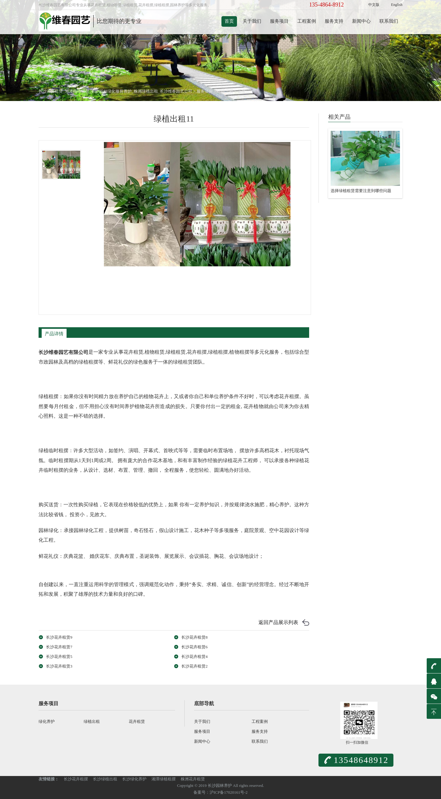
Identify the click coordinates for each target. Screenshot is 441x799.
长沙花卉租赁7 (59, 647)
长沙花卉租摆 (76, 779)
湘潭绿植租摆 (163, 779)
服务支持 (334, 21)
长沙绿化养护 (134, 779)
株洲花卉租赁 (193, 779)
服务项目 (279, 21)
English (396, 4)
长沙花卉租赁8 (194, 637)
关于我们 (252, 21)
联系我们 (388, 21)
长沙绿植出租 (105, 779)
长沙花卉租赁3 (59, 666)
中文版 (373, 4)
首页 (229, 21)
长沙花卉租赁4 (194, 656)
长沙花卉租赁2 (194, 666)
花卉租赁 (137, 721)
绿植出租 (225, 91)
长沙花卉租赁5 (59, 656)
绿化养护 (47, 721)
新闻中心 (361, 21)
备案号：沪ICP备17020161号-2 (220, 792)
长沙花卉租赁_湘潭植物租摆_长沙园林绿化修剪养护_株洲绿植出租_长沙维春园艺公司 (115, 91)
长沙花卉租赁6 (194, 647)
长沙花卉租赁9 (59, 637)
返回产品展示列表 (278, 622)
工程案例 (306, 21)
